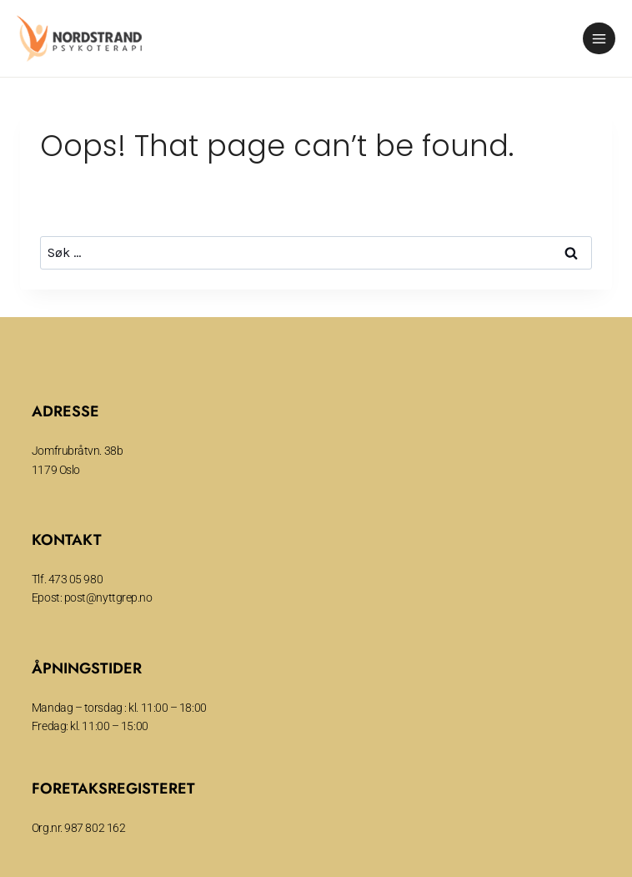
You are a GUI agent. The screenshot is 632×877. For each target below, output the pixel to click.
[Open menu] (599, 39)
